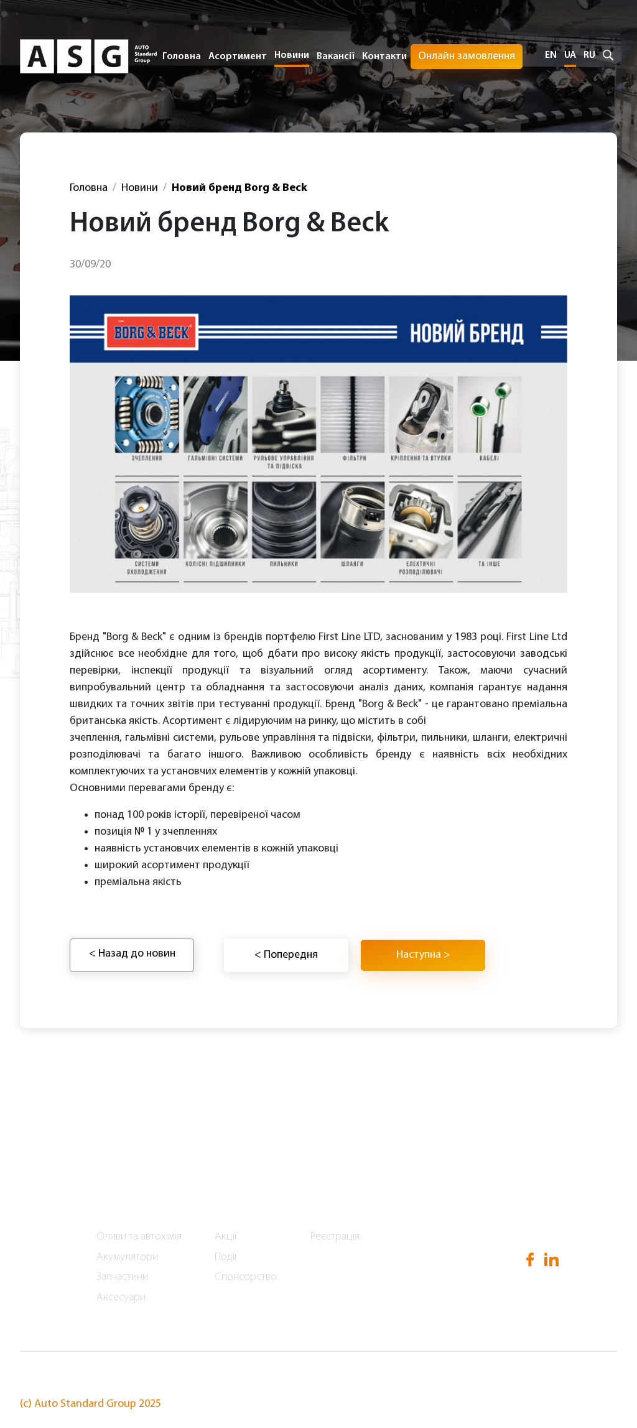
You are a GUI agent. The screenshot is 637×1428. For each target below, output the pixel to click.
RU (589, 55)
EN (551, 55)
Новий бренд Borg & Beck (239, 188)
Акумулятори (127, 1257)
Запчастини (122, 1277)
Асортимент (129, 1199)
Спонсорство (246, 1277)
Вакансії (336, 57)
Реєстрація (335, 1237)
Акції (225, 1237)
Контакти (384, 57)
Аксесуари (121, 1298)
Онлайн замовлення (466, 56)
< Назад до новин (132, 954)
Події (225, 1257)
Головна (181, 57)
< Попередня (286, 955)
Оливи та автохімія (139, 1237)
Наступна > (423, 955)
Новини (291, 55)
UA (570, 55)
